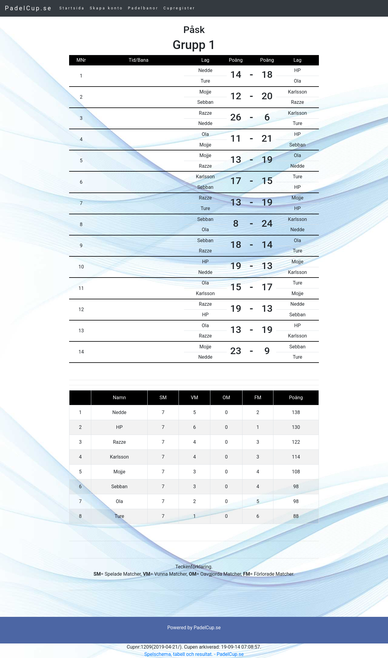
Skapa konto (106, 8)
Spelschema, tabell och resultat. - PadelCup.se (194, 654)
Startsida (72, 8)
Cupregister (179, 8)
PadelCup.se (28, 8)
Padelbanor (143, 8)
